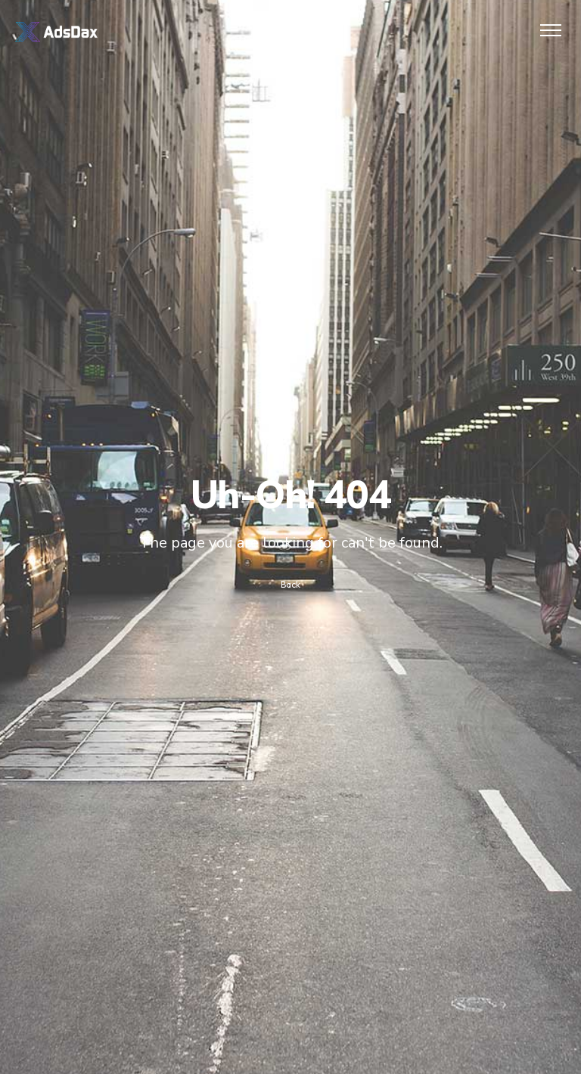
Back (290, 584)
